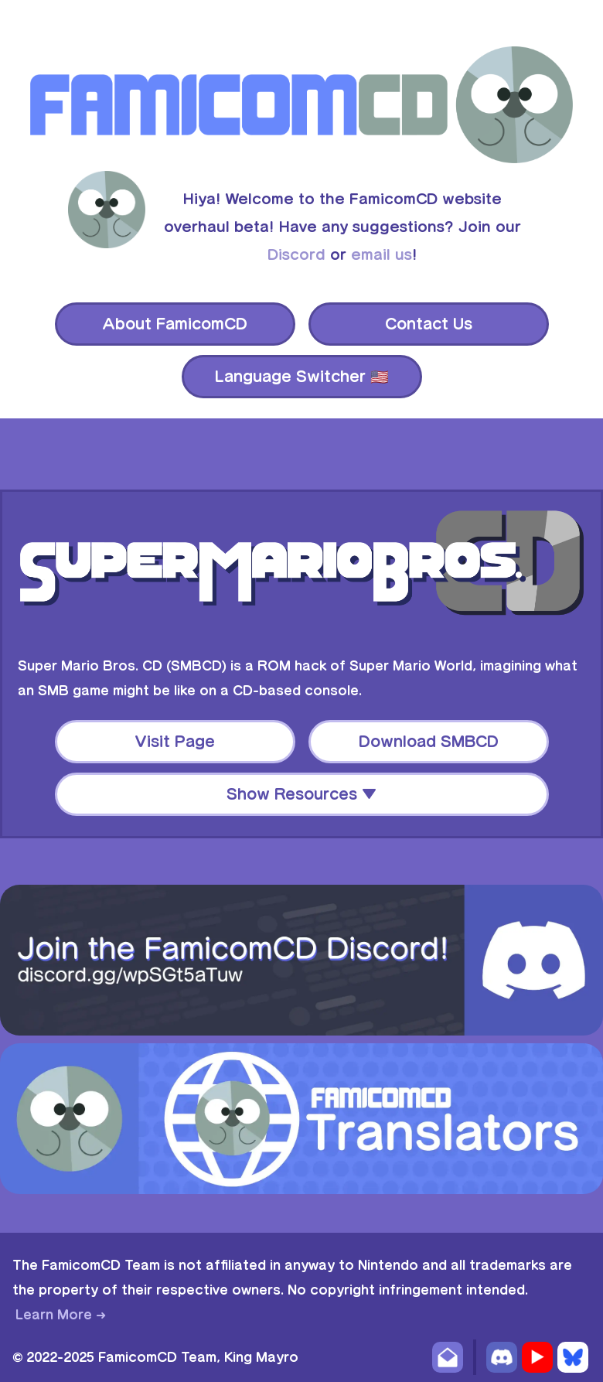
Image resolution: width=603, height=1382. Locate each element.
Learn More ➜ (60, 1315)
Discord (296, 254)
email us (381, 254)
